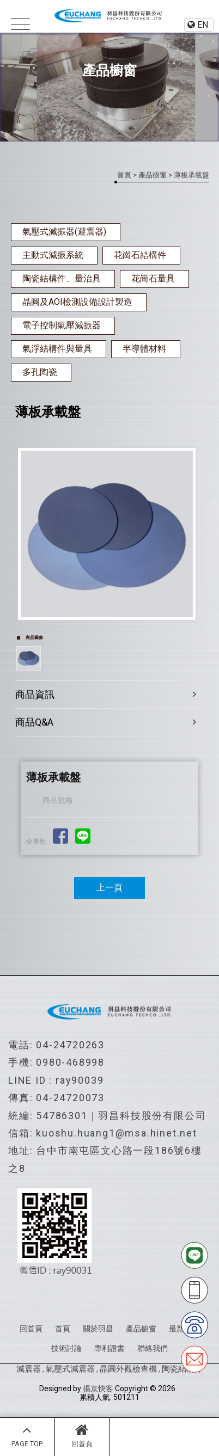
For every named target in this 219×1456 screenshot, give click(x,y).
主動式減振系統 (52, 255)
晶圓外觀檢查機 (128, 1369)
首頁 (124, 175)
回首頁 (82, 1435)
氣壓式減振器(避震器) (64, 231)
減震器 (28, 1369)
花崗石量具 (153, 278)
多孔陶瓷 (39, 372)
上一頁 (109, 887)
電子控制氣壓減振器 (61, 325)
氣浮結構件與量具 (57, 348)
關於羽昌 (98, 1328)
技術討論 (66, 1348)
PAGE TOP (27, 1435)
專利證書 (109, 1348)
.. (178, 1388)
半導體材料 (144, 348)
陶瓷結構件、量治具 (61, 278)
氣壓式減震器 (70, 1369)
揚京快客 (98, 1388)
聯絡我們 (152, 1348)
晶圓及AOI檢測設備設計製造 (77, 302)
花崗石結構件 (140, 255)
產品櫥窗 (152, 175)
